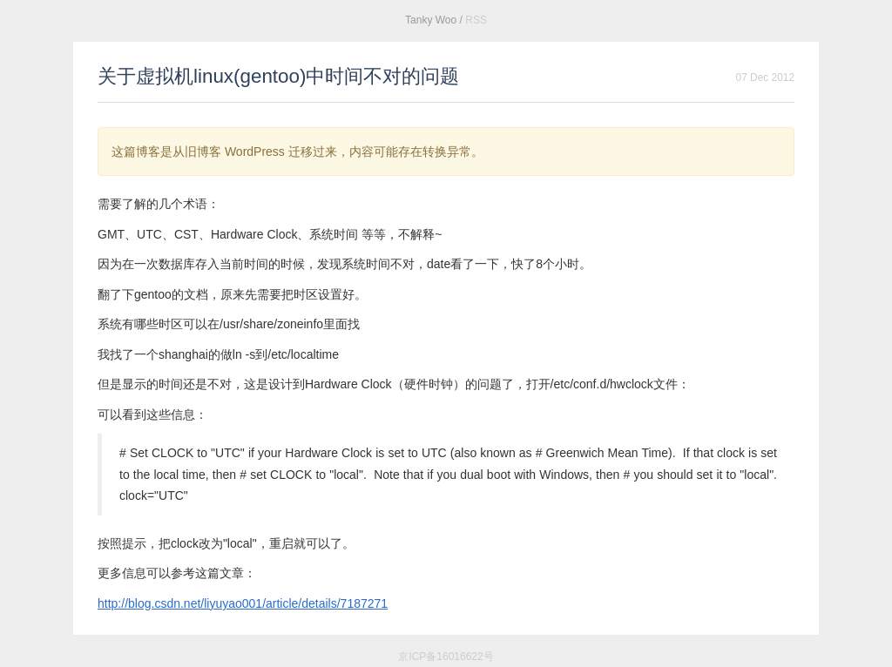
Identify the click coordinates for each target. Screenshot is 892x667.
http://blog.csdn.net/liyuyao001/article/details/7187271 (243, 603)
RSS (476, 20)
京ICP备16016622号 (445, 656)
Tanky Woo (430, 20)
